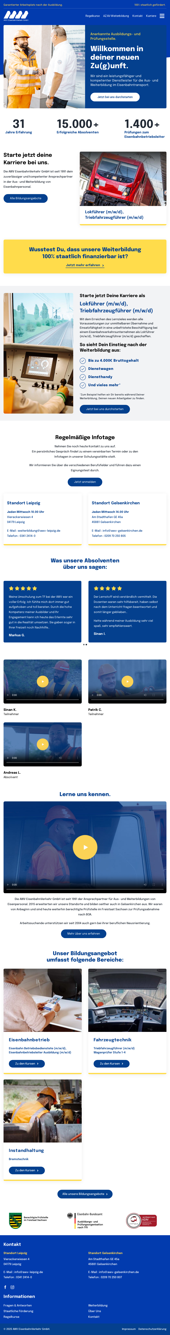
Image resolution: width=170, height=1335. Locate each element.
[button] (84, 644)
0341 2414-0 (27, 536)
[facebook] (5, 1287)
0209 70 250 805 (115, 536)
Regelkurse (11, 1316)
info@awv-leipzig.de (28, 1272)
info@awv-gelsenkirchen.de (122, 530)
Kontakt (93, 1316)
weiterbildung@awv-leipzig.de (39, 530)
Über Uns (94, 1311)
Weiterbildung (98, 1305)
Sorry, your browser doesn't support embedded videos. (43, 682)
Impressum (129, 1329)
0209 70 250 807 (111, 1277)
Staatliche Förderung (18, 1311)
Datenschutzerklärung (152, 1329)
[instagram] (12, 1287)
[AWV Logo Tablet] (16, 12)
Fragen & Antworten (18, 1305)
